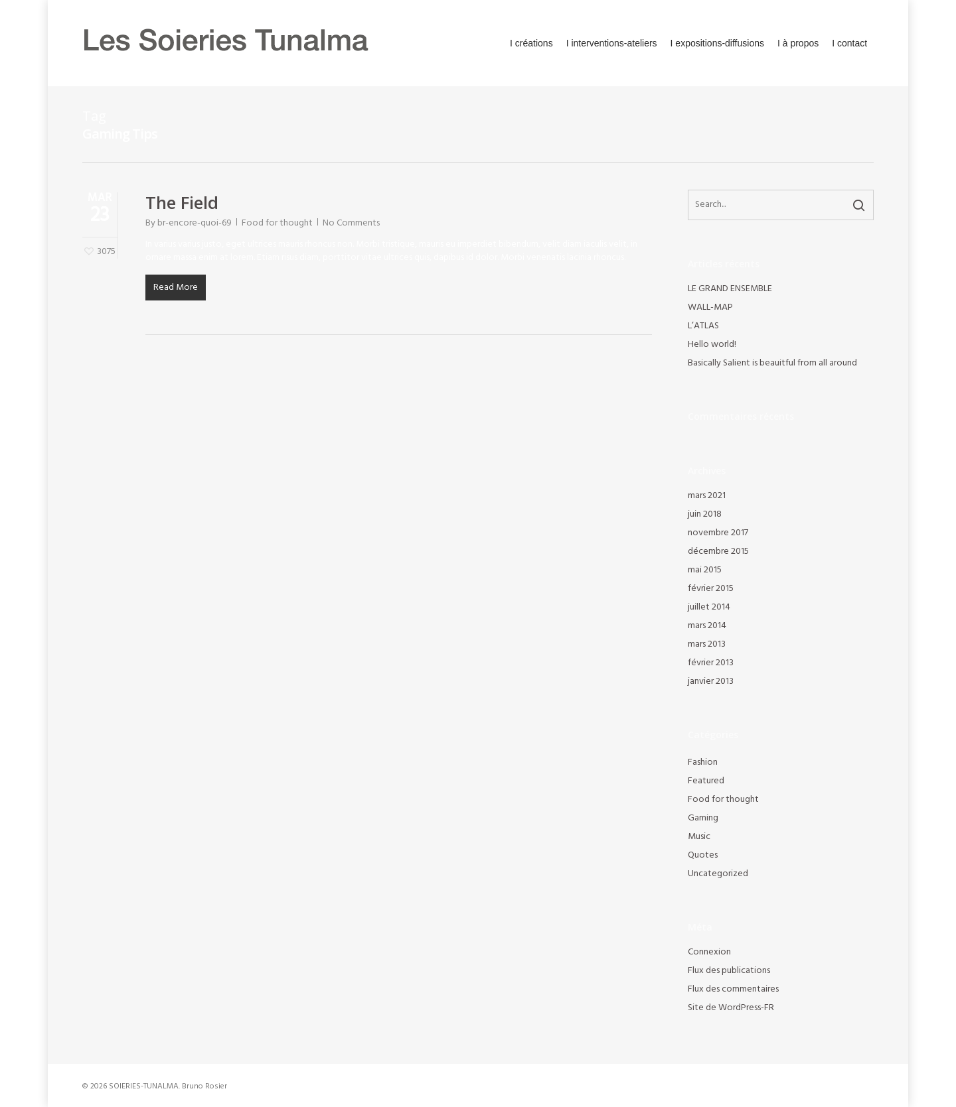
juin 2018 (705, 514)
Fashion (703, 762)
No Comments (351, 223)
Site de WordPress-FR (731, 1008)
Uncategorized (718, 874)
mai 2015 (705, 570)
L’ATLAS (703, 326)
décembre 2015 (718, 551)
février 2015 (711, 589)
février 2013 (711, 663)
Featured (706, 781)
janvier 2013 (711, 681)
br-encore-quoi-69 (194, 223)
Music (699, 837)
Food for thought (277, 223)
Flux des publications (729, 971)
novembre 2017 (718, 533)
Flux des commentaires (733, 989)
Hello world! (712, 345)
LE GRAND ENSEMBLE (730, 289)
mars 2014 (707, 626)
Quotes (703, 855)
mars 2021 (707, 496)
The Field (181, 202)
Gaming (703, 818)
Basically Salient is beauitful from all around (772, 363)
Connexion (709, 952)
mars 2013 (707, 644)
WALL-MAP (710, 307)
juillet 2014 (709, 607)
